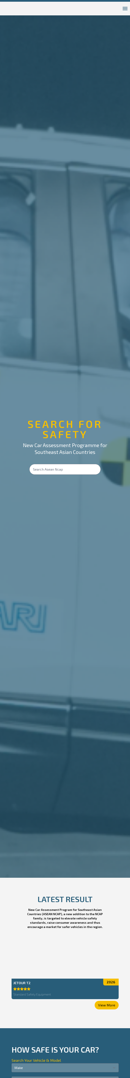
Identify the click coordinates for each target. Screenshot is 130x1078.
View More (106, 1004)
